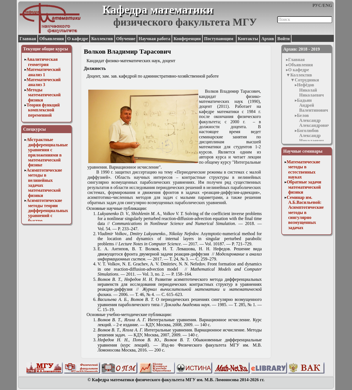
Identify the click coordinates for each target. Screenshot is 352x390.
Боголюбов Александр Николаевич (310, 135)
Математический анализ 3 (43, 82)
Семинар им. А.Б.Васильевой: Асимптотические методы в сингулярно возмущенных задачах (305, 212)
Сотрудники (307, 80)
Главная (28, 38)
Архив (267, 38)
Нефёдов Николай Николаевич (310, 90)
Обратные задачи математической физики (304, 187)
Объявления (51, 38)
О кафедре (77, 38)
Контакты (248, 38)
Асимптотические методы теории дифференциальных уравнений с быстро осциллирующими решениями (47, 215)
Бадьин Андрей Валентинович (312, 105)
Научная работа (154, 38)
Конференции (187, 38)
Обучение (126, 38)
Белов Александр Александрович (313, 120)
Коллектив (102, 38)
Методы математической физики (43, 94)
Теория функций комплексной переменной (43, 110)
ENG (327, 5)
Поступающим (219, 38)
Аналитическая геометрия (41, 62)
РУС (316, 5)
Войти (283, 38)
